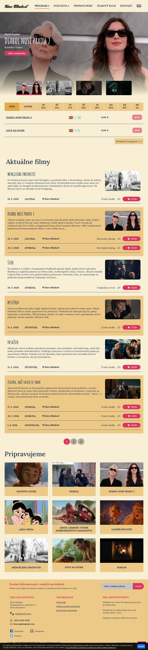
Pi (97, 106)
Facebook (16, 631)
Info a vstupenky (16, 53)
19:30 (132, 367)
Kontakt (126, 5)
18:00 (132, 238)
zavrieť (141, 646)
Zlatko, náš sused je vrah (24, 382)
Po (137, 106)
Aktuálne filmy (28, 161)
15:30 (132, 199)
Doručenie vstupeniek (66, 610)
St (43, 106)
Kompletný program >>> (129, 141)
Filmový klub (106, 5)
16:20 (132, 287)
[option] (74, 53)
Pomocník (61, 602)
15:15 (132, 416)
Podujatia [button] (61, 5)
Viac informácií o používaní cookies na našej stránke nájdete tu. (90, 647)
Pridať (138, 586)
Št (57, 106)
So (111, 106)
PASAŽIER (13, 342)
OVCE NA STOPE (15, 130)
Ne (124, 106)
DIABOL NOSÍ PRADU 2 (19, 117)
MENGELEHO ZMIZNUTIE (22, 174)
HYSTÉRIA (13, 302)
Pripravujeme (83, 5)
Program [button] (42, 5)
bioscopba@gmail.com (24, 624)
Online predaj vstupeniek (68, 606)
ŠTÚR (10, 263)
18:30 (132, 247)
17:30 (132, 327)
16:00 (132, 406)
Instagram (37, 631)
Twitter (16, 636)
